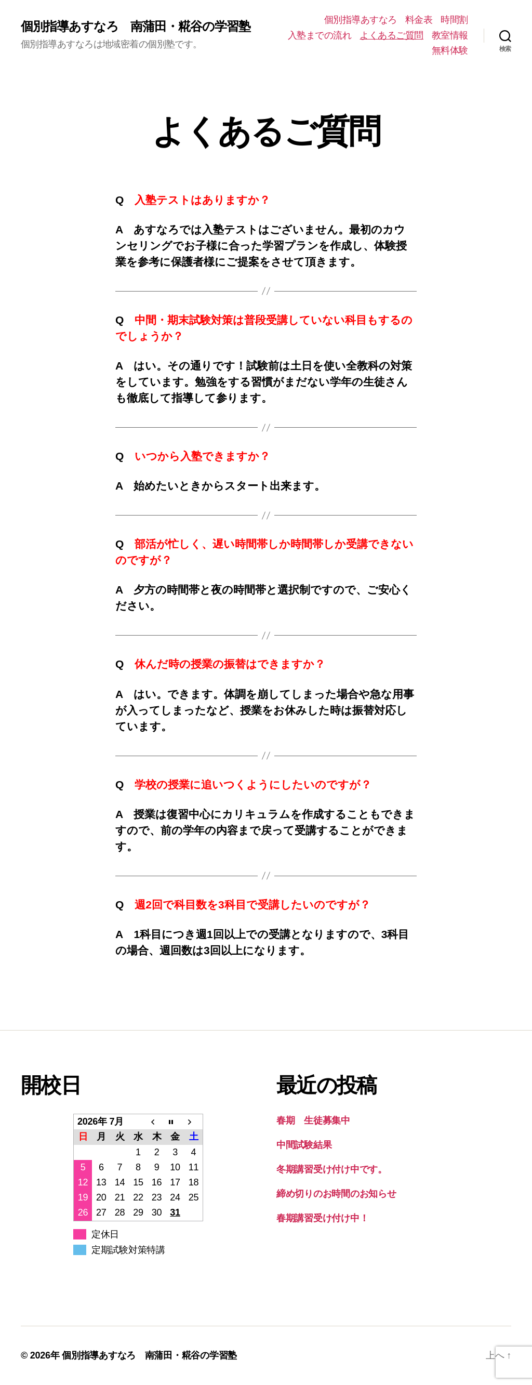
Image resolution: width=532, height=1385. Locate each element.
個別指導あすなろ (360, 20)
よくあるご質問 (391, 35)
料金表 (419, 20)
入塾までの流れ (320, 35)
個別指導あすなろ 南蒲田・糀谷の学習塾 (135, 26)
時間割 (454, 20)
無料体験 (450, 50)
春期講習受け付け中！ (322, 1218)
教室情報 (450, 35)
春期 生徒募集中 (313, 1120)
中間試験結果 (303, 1145)
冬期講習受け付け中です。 (331, 1169)
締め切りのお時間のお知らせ (336, 1194)
